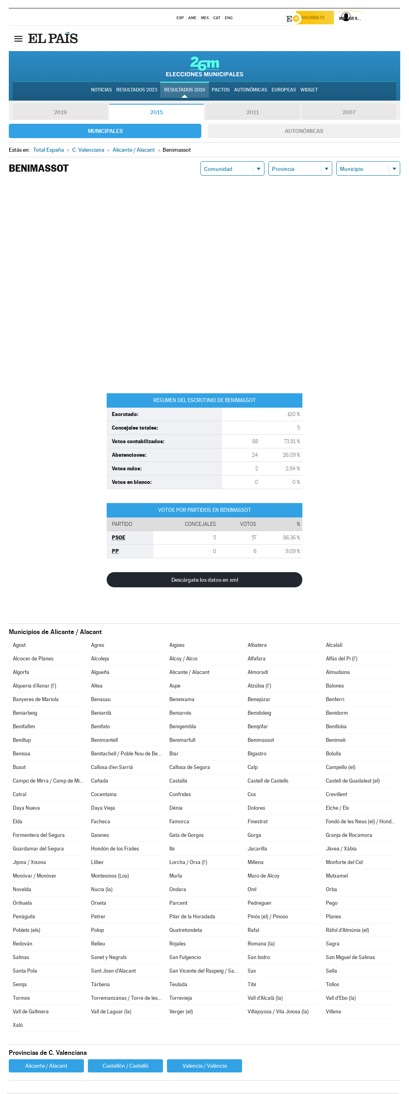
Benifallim (24, 728)
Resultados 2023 (136, 92)
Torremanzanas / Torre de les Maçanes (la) (126, 999)
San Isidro (259, 958)
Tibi (252, 986)
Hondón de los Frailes (115, 850)
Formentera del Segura (39, 836)
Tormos (21, 999)
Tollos (332, 986)
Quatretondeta (185, 931)
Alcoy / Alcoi (183, 660)
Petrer (98, 918)
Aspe (175, 687)
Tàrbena (100, 986)
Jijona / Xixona (29, 863)
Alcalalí (334, 646)
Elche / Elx (337, 809)
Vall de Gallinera (31, 1013)
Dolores (256, 809)
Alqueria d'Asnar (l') (34, 687)
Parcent (178, 904)
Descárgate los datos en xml (204, 581)
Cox (252, 796)
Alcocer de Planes (33, 660)
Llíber (97, 863)
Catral (19, 796)
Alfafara (257, 660)
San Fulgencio (185, 958)
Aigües (177, 646)
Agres (97, 646)
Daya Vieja (103, 809)
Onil (252, 891)
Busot (19, 768)
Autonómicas (304, 132)
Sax (252, 972)
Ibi (172, 850)
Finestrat (258, 823)
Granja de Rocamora (349, 836)
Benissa (21, 755)
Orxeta (98, 904)
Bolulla (333, 755)
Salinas (21, 958)
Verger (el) (181, 1013)
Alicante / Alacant (189, 673)
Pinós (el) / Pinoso (268, 918)
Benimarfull (182, 741)
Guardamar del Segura (38, 850)
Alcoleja (100, 660)
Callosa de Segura (189, 768)
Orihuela (22, 904)
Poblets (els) (26, 931)
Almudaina (338, 673)
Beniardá (101, 714)
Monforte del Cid (344, 863)
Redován (22, 945)
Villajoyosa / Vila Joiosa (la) (278, 1013)
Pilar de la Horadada (192, 918)
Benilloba (336, 728)
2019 (60, 113)
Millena (256, 863)
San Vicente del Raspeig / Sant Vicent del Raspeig (204, 972)
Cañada (99, 782)
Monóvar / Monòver (34, 877)
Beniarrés (180, 714)
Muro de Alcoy (264, 877)
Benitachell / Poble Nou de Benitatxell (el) (126, 755)
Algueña (100, 673)
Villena (333, 1013)
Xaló (18, 1026)
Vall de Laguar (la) (111, 1013)
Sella (331, 972)
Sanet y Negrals (109, 958)
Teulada (178, 986)
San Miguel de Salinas (350, 958)
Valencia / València (205, 1067)
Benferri (335, 701)
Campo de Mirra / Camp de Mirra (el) (48, 782)
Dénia (176, 809)
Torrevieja (180, 999)
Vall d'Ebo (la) (341, 999)
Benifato (100, 728)
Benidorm (337, 714)
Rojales (177, 945)
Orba (331, 891)
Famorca (179, 823)
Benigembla (182, 728)
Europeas (284, 92)
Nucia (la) (102, 891)
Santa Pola (25, 972)
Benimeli (335, 741)
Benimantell (104, 741)
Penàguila (24, 918)
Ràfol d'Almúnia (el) (347, 931)
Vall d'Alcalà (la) (265, 999)
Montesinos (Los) (110, 877)
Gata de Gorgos (186, 836)
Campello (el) (340, 768)
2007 (348, 113)
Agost (19, 646)
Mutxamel (337, 877)
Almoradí (258, 673)
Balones (335, 687)
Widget (309, 92)
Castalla (178, 782)
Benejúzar (259, 701)
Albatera (257, 646)
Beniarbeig (25, 714)
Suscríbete (319, 19)
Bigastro (257, 755)
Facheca (100, 823)
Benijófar (258, 728)
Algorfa (21, 673)
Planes (333, 918)
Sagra (333, 945)
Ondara (177, 891)
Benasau (101, 701)
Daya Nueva (26, 809)
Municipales (105, 132)
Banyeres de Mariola (36, 701)
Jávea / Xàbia (341, 850)
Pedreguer (260, 904)
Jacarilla (257, 850)
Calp (253, 768)
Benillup (22, 741)
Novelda (22, 891)
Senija (20, 986)
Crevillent (336, 796)
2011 (252, 113)
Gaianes (100, 836)
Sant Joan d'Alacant (113, 972)
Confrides (180, 796)
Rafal (253, 931)
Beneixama (182, 701)
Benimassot (261, 741)
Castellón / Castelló (126, 1067)
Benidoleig (259, 714)
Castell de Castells (268, 782)
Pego (332, 904)
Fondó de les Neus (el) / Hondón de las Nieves (361, 823)
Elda (17, 823)
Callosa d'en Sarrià (112, 768)
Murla (175, 877)
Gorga (254, 836)
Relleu (98, 945)
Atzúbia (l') (259, 687)
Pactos (221, 92)
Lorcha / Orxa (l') (188, 863)
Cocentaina (104, 796)
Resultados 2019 (184, 92)
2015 (156, 113)
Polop (97, 931)
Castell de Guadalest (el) (353, 782)
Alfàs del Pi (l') (341, 660)
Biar (174, 755)
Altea (97, 687)
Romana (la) (261, 945)
